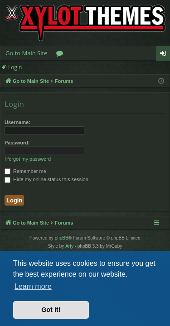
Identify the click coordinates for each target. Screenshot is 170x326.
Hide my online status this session (46, 179)
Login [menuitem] (165, 55)
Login (15, 67)
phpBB (61, 237)
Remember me (25, 171)
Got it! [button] (50, 309)
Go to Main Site (26, 53)
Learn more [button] (33, 286)
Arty (69, 246)
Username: (17, 122)
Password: (17, 142)
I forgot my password (28, 159)
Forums (61, 55)
